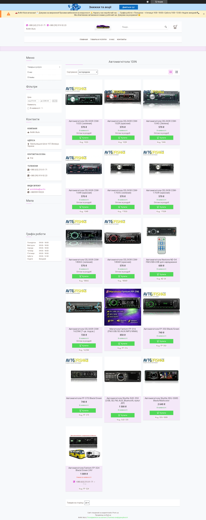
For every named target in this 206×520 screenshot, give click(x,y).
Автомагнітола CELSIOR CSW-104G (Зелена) (161, 122)
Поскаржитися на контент (97, 517)
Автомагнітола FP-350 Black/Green (161, 329)
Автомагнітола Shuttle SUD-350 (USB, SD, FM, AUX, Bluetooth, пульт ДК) (122, 400)
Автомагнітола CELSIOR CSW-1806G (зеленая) (84, 260)
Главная (84, 39)
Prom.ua (116, 513)
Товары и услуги (98, 39)
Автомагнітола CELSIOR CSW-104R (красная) (84, 191)
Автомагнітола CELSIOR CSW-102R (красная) (122, 122)
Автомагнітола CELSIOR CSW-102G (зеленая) (84, 122)
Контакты (121, 39)
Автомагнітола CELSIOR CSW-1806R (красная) (122, 260)
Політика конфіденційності (118, 517)
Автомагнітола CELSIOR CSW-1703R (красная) (161, 191)
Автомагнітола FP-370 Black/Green (84, 398)
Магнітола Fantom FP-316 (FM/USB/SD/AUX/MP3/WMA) (123, 330)
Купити (85, 138)
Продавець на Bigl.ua (103, 515)
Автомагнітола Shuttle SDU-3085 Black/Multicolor (161, 399)
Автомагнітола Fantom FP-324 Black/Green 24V (83, 469)
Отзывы (30, 77)
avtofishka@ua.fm (37, 189)
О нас (111, 39)
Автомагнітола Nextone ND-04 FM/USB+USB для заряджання (161, 260)
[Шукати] (166, 27)
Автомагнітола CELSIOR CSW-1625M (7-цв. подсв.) (84, 330)
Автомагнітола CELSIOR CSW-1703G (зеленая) (122, 191)
